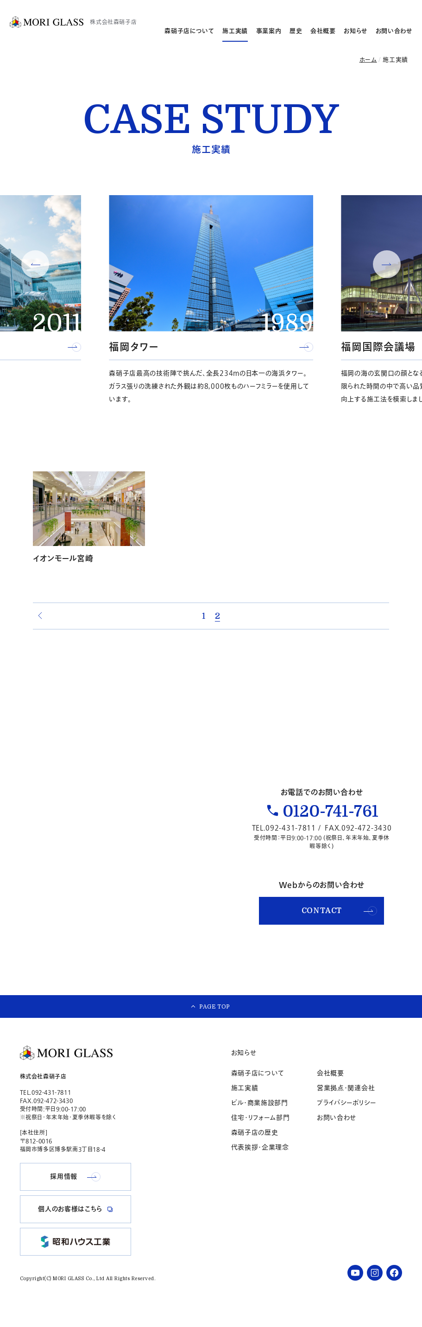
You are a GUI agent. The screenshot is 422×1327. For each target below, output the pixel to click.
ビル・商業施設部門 (259, 1118)
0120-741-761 (330, 820)
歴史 (296, 31)
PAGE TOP (214, 1017)
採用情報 (306, 8)
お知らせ (355, 31)
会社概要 (323, 31)
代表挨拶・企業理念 (260, 1163)
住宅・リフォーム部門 (260, 1133)
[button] (35, 264)
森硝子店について (189, 31)
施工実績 (235, 31)
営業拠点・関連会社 (346, 1103)
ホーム (368, 59)
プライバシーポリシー (346, 1118)
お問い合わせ (394, 31)
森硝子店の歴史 (254, 1148)
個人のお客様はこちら (381, 8)
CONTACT (340, 918)
